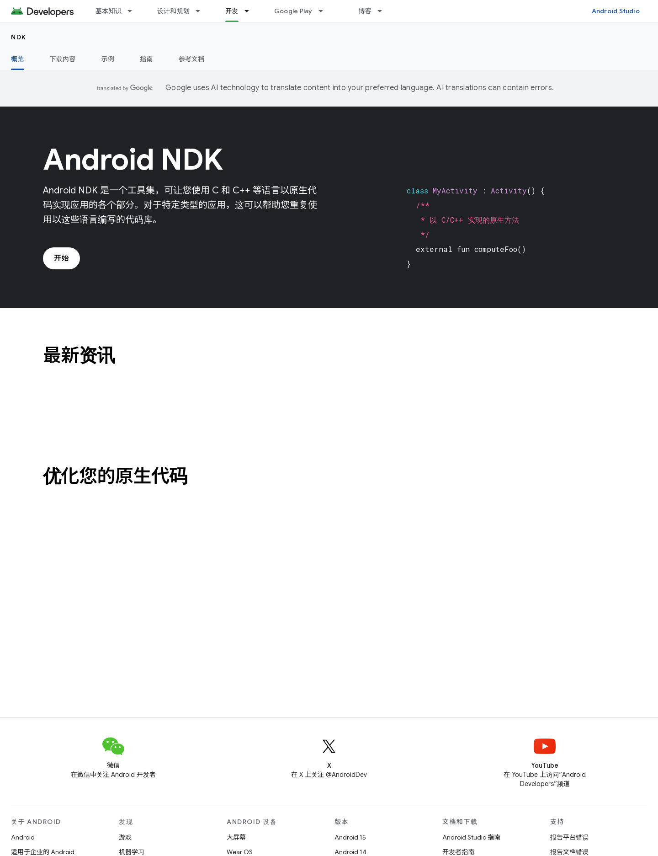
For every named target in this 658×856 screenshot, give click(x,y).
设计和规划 (173, 11)
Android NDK (133, 159)
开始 (61, 258)
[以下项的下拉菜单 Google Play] (325, 11)
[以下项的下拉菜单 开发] (251, 11)
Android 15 (350, 837)
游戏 (125, 837)
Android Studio (616, 11)
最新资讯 (79, 355)
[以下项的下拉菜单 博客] (383, 11)
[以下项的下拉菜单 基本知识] (134, 11)
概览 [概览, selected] (17, 59)
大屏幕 (236, 837)
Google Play (293, 11)
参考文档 (192, 59)
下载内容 (63, 59)
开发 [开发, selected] (232, 11)
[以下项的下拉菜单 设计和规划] (202, 11)
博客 (365, 11)
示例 (108, 59)
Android (23, 837)
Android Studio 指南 (471, 837)
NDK (19, 37)
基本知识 (109, 11)
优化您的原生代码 (115, 476)
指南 (146, 59)
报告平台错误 (569, 837)
